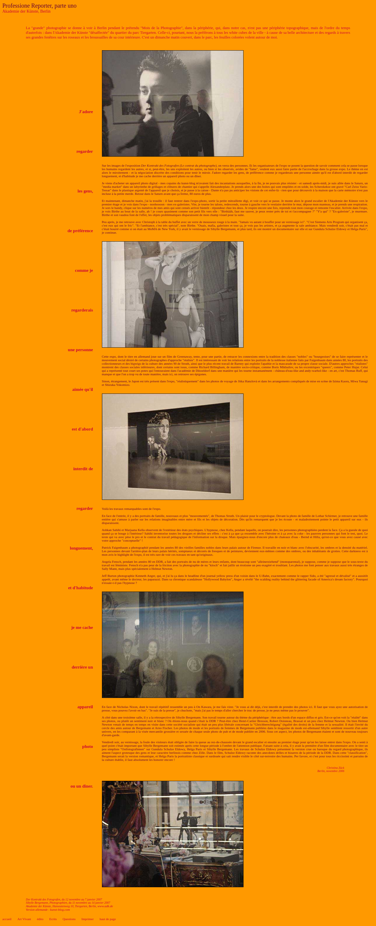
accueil (6, 919)
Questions (69, 919)
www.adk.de (105, 906)
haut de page (108, 919)
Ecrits (53, 919)
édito (40, 919)
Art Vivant (24, 919)
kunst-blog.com (60, 909)
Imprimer (87, 919)
